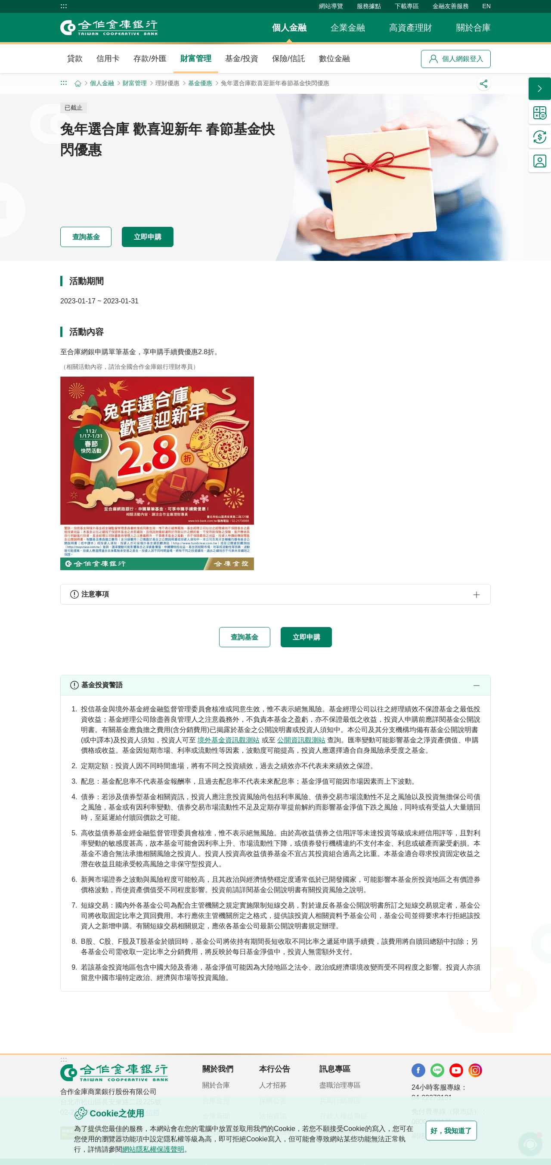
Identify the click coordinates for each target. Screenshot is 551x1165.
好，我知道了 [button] (442, 1130)
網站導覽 (331, 6)
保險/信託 (288, 58)
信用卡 (108, 58)
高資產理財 (410, 27)
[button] (275, 594)
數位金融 (334, 58)
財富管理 (195, 58)
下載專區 (407, 6)
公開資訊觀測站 (301, 741)
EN (487, 6)
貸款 (75, 58)
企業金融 (348, 27)
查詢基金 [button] (94, 236)
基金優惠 (200, 83)
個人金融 (289, 27)
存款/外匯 (150, 58)
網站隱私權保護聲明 (174, 1149)
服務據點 (369, 6)
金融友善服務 (451, 6)
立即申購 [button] (173, 236)
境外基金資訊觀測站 (229, 741)
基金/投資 (241, 58)
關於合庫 (473, 27)
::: (63, 6)
